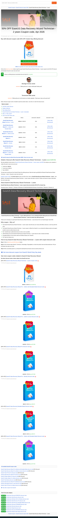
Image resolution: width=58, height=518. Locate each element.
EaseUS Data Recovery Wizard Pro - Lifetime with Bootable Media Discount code (25, 286)
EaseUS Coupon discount (11, 262)
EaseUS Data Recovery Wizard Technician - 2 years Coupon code (21, 260)
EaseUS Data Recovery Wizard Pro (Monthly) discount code (13, 481)
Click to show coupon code (29, 61)
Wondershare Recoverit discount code (13, 506)
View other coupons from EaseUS (8, 487)
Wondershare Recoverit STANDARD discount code (16, 504)
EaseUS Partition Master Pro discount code (9, 476)
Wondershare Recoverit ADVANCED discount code (16, 509)
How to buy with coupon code (8, 115)
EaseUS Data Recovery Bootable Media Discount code (19, 406)
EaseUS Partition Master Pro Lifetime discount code (11, 478)
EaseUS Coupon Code (5, 176)
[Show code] (50, 120)
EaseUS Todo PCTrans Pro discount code (9, 472)
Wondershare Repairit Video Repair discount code (16, 511)
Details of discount (6, 108)
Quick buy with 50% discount (28, 64)
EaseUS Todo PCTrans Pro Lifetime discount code (11, 485)
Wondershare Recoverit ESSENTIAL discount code (16, 495)
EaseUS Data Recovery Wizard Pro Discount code (18, 346)
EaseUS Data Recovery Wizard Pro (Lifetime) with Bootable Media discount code (17, 469)
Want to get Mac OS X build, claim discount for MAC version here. (29, 66)
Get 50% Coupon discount (8, 106)
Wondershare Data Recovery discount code (14, 497)
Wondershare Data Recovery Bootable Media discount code (18, 502)
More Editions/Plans (7, 110)
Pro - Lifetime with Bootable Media (8, 127)
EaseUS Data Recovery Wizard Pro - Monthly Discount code (20, 376)
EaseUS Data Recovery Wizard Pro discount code (11, 474)
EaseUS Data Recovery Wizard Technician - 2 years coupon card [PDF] (29, 162)
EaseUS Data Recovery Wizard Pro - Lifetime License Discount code (22, 316)
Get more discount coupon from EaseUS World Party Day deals (21, 252)
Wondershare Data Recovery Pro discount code (15, 500)
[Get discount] (50, 122)
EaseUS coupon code (29, 36)
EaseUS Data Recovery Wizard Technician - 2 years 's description (16, 111)
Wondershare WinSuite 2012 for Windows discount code (17, 499)
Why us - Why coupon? (7, 113)
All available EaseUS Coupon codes (9, 466)
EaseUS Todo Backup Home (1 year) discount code (11, 483)
